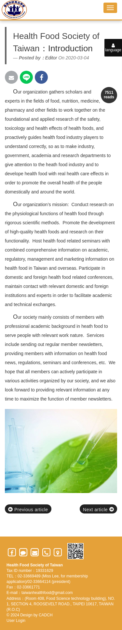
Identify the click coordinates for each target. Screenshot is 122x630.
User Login (16, 620)
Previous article (28, 509)
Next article (98, 509)
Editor (51, 57)
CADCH (46, 615)
